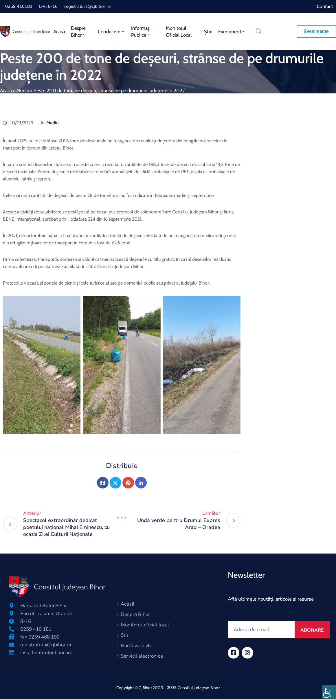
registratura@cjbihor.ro (87, 6)
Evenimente (231, 31)
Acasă (59, 31)
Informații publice (141, 31)
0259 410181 (18, 6)
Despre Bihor (79, 31)
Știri (208, 31)
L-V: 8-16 (48, 6)
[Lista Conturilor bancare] (11, 652)
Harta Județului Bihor (43, 605)
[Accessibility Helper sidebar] (329, 692)
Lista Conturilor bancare (46, 652)
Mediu (22, 90)
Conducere (111, 31)
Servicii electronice (142, 656)
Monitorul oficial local (179, 31)
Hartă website (137, 645)
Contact (325, 6)
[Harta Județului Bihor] (11, 605)
